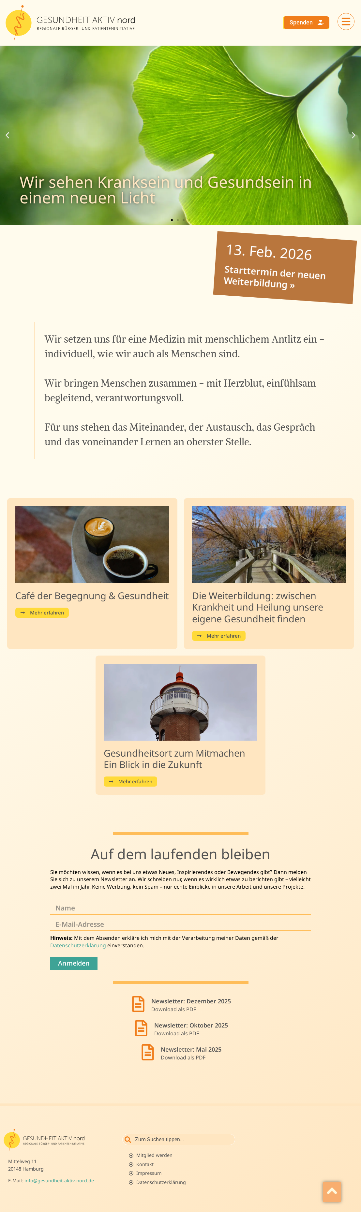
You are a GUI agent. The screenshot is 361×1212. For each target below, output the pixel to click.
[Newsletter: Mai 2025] (148, 1052)
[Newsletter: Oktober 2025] (141, 1028)
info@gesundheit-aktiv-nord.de (59, 1180)
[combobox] (178, 1139)
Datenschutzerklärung (78, 945)
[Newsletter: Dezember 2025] (138, 1004)
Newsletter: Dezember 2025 (191, 1001)
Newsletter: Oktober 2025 (191, 1025)
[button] (7, 135)
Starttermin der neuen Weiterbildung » (269, 275)
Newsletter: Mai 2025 (191, 1049)
